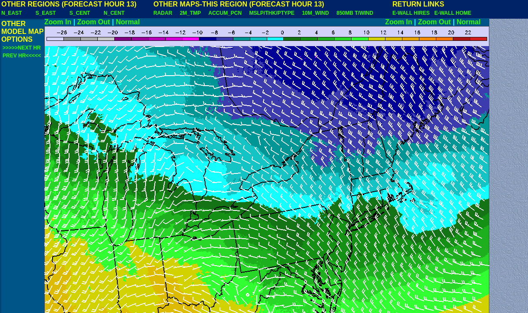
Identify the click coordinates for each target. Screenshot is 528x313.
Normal (128, 22)
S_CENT (80, 13)
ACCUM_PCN (225, 13)
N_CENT (114, 13)
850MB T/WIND (354, 13)
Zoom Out (93, 22)
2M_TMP (190, 13)
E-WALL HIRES (412, 13)
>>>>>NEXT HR (22, 48)
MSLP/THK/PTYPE (272, 13)
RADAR (162, 13)
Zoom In (57, 22)
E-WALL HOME (452, 13)
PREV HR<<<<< (22, 56)
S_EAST (46, 13)
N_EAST (11, 13)
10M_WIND (315, 13)
